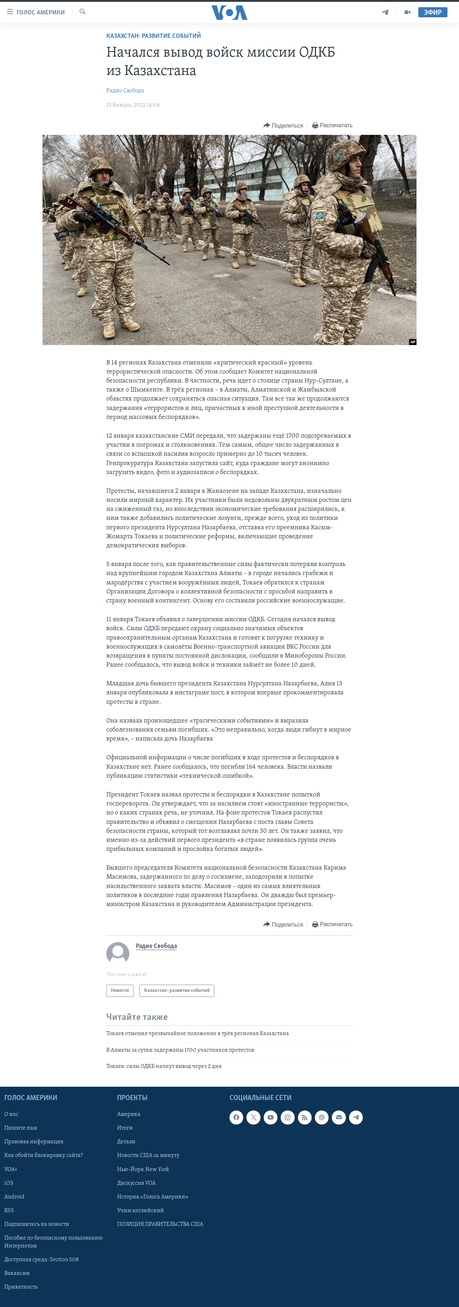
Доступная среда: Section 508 (41, 1260)
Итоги (125, 1128)
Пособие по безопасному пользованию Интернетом (53, 1242)
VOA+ (11, 1170)
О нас (11, 1115)
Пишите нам (20, 1128)
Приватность (20, 1287)
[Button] (283, 126)
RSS (9, 1211)
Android (14, 1197)
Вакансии (17, 1273)
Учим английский (140, 1211)
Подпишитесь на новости (36, 1224)
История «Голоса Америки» (152, 1197)
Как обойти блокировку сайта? (43, 1156)
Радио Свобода (125, 91)
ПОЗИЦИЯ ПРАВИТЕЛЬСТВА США (160, 1224)
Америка (129, 1115)
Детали (126, 1142)
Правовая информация (33, 1142)
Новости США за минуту (148, 1156)
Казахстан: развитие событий (153, 36)
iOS (8, 1183)
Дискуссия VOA (136, 1183)
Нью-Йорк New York (143, 1170)
